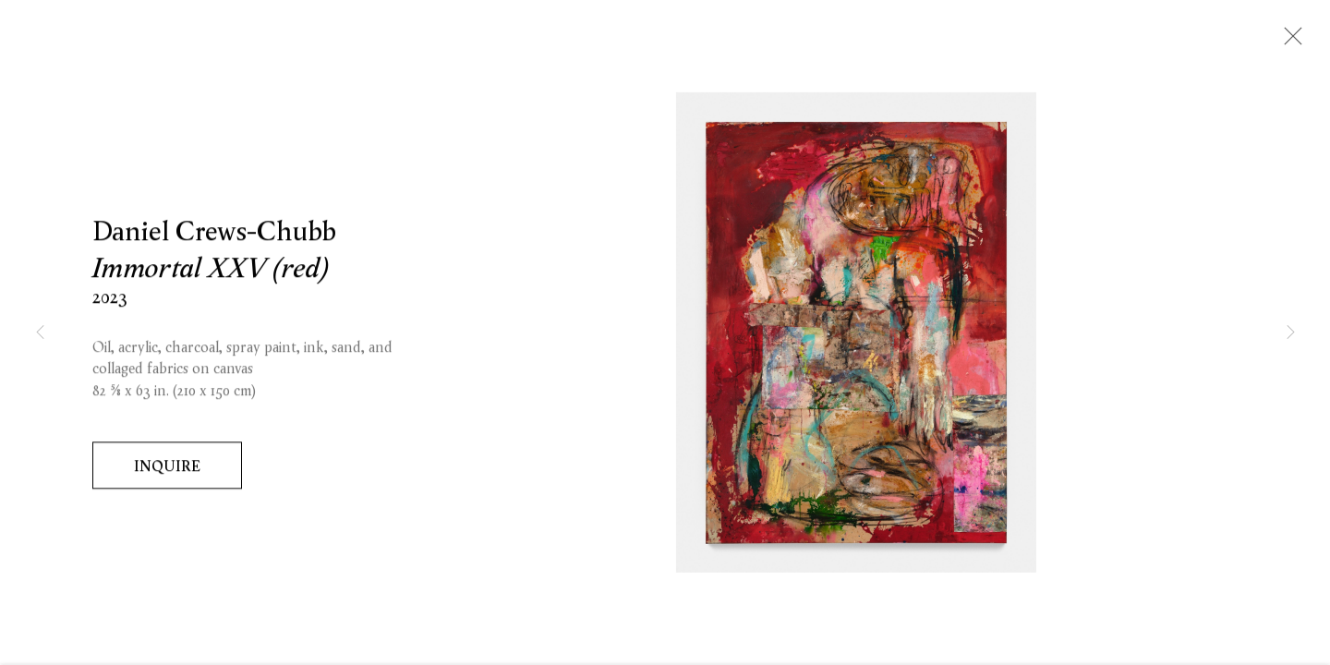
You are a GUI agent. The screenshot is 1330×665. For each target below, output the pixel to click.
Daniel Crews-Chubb (214, 233)
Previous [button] (39, 332)
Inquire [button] (167, 468)
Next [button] (1290, 332)
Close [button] (1288, 41)
